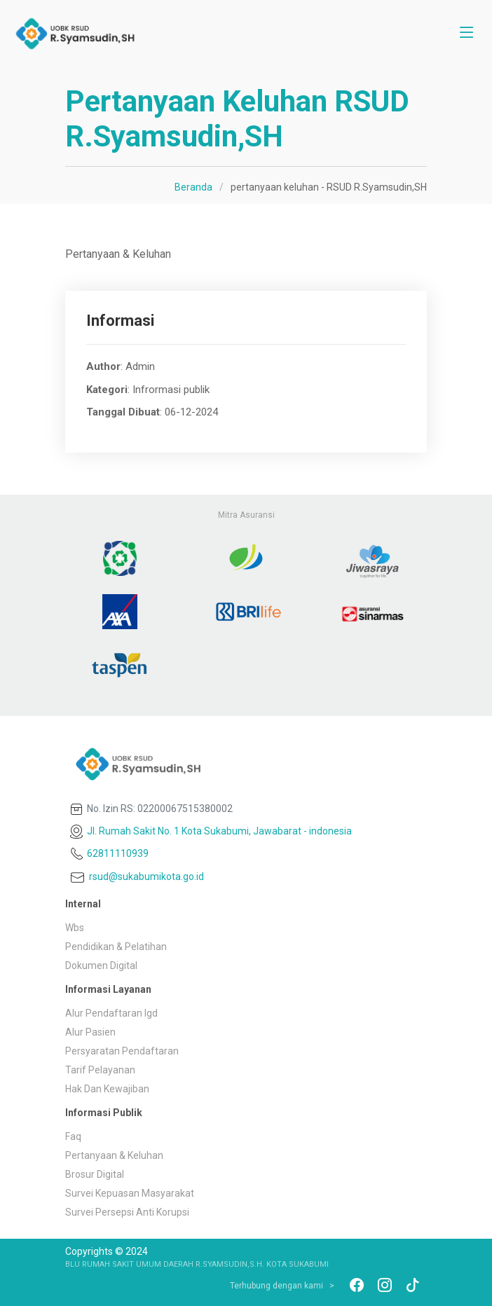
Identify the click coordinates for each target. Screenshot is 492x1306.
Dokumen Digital (101, 965)
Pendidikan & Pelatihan (116, 946)
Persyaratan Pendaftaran (122, 1051)
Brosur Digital (94, 1174)
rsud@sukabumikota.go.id (136, 876)
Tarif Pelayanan (100, 1069)
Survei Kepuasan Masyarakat (129, 1193)
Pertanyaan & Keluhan (114, 1155)
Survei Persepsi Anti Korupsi (127, 1212)
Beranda (193, 187)
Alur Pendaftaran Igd (111, 1013)
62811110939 (108, 853)
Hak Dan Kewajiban (107, 1088)
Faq (73, 1136)
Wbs (74, 927)
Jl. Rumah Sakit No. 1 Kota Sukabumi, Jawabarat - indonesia (210, 831)
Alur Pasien (90, 1032)
